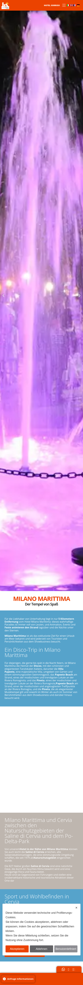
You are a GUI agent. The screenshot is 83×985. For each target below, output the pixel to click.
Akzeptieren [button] (17, 948)
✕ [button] (76, 907)
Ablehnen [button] (41, 948)
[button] (3, 295)
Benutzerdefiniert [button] (65, 948)
